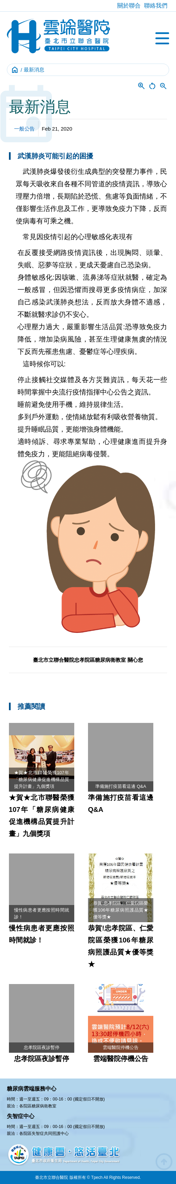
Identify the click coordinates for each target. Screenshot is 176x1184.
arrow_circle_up (164, 1161)
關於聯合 (129, 5)
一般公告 (24, 129)
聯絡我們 (155, 5)
